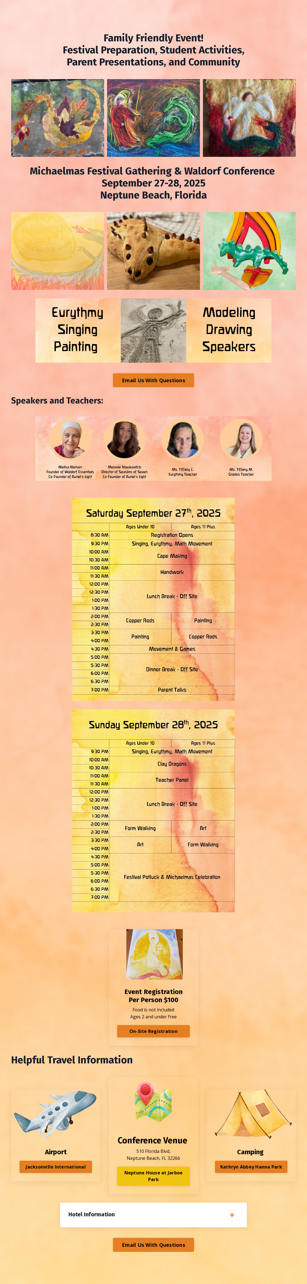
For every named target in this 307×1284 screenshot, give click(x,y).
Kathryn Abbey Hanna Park (251, 1167)
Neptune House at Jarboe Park (153, 1176)
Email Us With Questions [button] (153, 380)
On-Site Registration (153, 1031)
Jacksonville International (56, 1167)
